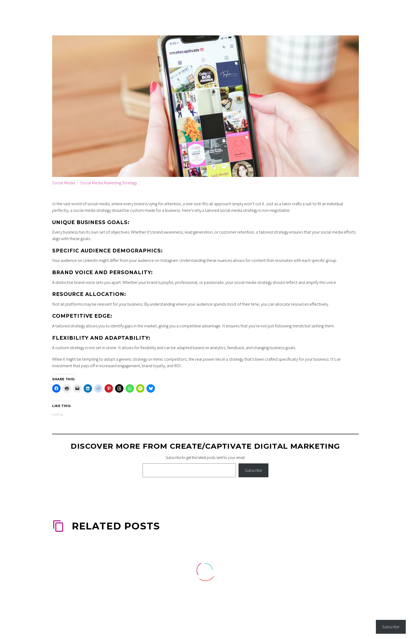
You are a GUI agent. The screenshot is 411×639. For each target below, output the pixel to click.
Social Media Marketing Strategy (108, 183)
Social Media (63, 183)
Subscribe (253, 470)
